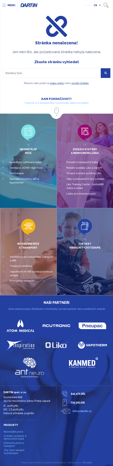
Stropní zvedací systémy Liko (83, 173)
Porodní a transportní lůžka (82, 162)
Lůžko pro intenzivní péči (81, 193)
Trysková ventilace (21, 266)
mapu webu (57, 83)
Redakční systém (42, 462)
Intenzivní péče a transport (14, 444)
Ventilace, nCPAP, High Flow (26, 167)
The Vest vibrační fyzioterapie (14, 452)
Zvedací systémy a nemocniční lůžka (15, 437)
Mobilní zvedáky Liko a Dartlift (84, 167)
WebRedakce (59, 462)
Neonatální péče (13, 431)
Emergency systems (22, 280)
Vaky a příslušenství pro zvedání (85, 178)
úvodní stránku (80, 83)
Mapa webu (27, 462)
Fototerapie (17, 173)
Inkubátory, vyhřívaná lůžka (25, 162)
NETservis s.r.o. (75, 462)
